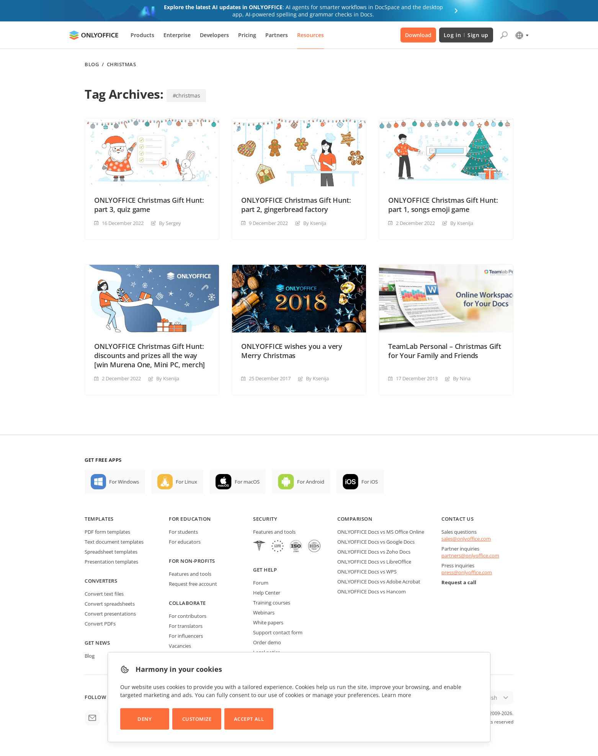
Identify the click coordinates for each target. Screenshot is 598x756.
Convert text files (104, 593)
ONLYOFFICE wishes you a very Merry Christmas (291, 351)
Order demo (267, 642)
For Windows (124, 481)
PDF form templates (107, 531)
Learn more (396, 695)
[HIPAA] (259, 547)
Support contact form (277, 632)
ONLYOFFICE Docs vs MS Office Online (380, 531)
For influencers (186, 635)
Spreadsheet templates (111, 551)
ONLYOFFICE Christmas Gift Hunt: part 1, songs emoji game (443, 205)
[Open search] (503, 35)
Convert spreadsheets (110, 603)
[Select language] (522, 35)
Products (142, 35)
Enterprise (177, 35)
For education (190, 518)
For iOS (369, 481)
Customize (197, 718)
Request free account (193, 583)
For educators (185, 541)
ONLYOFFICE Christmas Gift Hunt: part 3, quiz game (149, 205)
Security (265, 518)
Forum (260, 582)
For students (183, 531)
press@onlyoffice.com (466, 572)
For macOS (247, 481)
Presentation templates (111, 561)
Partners (276, 35)
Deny (144, 718)
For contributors (187, 616)
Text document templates (114, 541)
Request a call (458, 582)
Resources (310, 35)
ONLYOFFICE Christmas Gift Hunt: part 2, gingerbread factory (296, 205)
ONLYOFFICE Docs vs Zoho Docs (373, 551)
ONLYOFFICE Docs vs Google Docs (376, 541)
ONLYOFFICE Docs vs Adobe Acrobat (378, 581)
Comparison (354, 518)
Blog (92, 64)
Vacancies (180, 645)
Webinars (263, 612)
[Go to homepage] (93, 35)
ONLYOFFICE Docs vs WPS (367, 571)
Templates (99, 518)
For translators (186, 625)
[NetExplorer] (296, 547)
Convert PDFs (100, 623)
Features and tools (190, 573)
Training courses (271, 602)
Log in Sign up (466, 35)
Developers (214, 35)
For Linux (186, 481)
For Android (310, 481)
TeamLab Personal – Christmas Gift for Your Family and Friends (444, 351)
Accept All (249, 718)
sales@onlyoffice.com (466, 538)
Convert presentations (110, 613)
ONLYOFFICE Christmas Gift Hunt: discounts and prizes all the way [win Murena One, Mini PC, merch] (149, 355)
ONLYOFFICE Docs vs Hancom (371, 591)
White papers (268, 622)
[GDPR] (277, 547)
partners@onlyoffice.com (470, 555)
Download (418, 35)
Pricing (247, 35)
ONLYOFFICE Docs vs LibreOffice (374, 561)
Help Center (266, 592)
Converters (101, 580)
